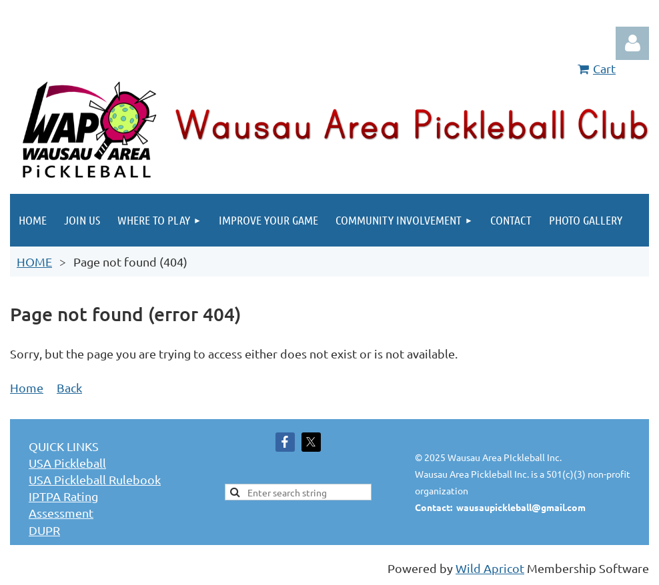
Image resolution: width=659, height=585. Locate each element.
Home (26, 387)
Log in (632, 43)
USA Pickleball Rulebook (95, 479)
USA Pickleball (67, 463)
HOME (34, 262)
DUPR (44, 530)
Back (69, 387)
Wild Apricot (490, 568)
